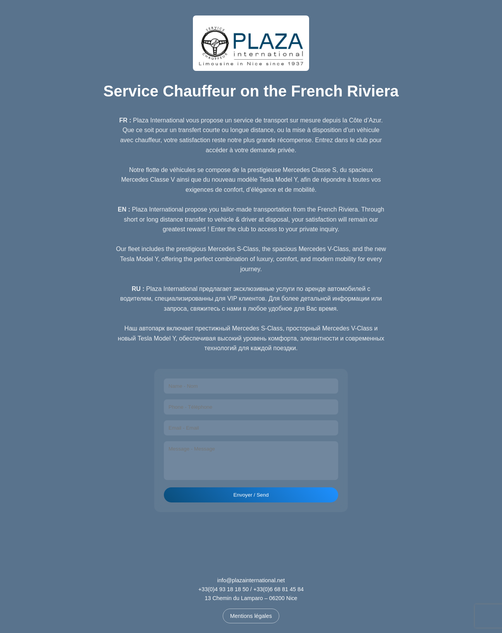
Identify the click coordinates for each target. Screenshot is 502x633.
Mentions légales (251, 616)
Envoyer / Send (250, 495)
